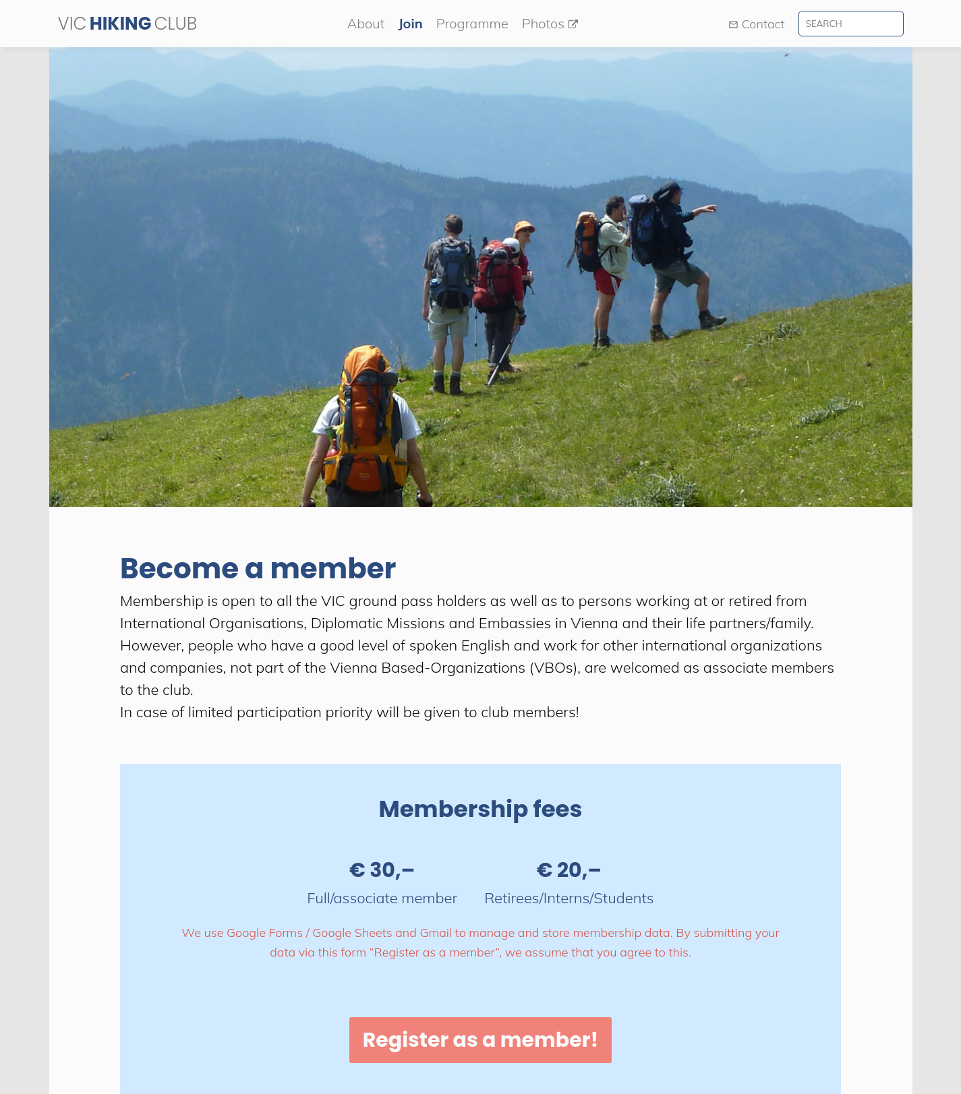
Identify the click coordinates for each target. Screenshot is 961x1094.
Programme (472, 23)
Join (410, 23)
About (366, 23)
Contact (756, 24)
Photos (550, 23)
